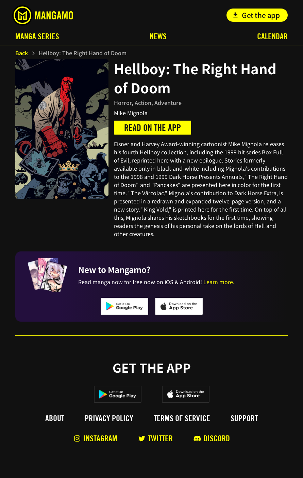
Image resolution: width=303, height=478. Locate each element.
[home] (42, 15)
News (158, 36)
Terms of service (182, 418)
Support (244, 418)
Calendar (272, 36)
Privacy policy (109, 418)
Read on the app (152, 127)
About (54, 418)
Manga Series (37, 36)
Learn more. (218, 282)
